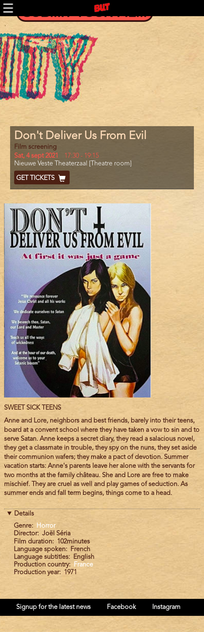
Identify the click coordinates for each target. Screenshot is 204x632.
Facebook (121, 607)
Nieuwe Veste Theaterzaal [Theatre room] (73, 164)
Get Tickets (42, 178)
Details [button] (24, 514)
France (83, 565)
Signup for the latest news (53, 607)
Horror (45, 526)
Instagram (166, 607)
